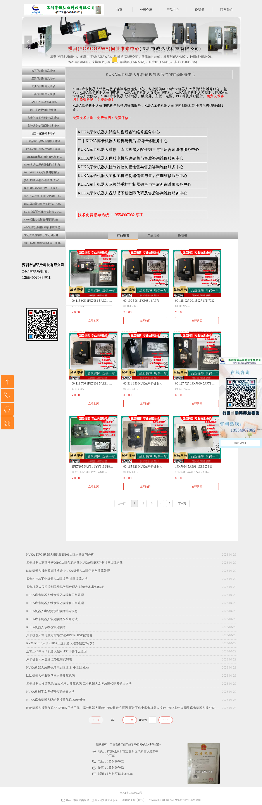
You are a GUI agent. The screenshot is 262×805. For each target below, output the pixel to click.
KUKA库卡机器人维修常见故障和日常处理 (55, 595)
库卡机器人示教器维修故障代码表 (49, 659)
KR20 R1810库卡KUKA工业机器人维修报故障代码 (60, 643)
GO (166, 720)
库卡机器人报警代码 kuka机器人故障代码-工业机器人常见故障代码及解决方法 (79, 683)
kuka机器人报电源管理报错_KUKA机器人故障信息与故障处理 (68, 570)
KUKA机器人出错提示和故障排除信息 (52, 611)
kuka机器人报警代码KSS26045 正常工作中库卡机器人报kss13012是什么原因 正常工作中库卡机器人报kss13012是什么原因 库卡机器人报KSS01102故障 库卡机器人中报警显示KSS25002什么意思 (123, 708)
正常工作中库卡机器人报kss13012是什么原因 (56, 651)
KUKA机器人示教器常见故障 (46, 627)
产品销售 (123, 235)
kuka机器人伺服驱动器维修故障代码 (50, 675)
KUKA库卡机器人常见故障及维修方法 (52, 619)
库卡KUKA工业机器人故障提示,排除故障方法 (57, 578)
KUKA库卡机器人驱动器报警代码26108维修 (55, 699)
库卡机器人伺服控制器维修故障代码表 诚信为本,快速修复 (65, 587)
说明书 (182, 235)
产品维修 (153, 235)
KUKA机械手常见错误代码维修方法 (50, 691)
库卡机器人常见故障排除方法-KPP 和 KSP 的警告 (59, 635)
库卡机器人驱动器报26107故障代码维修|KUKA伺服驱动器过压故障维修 (74, 562)
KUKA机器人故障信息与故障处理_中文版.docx (57, 667)
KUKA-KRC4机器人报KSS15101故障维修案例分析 (60, 554)
